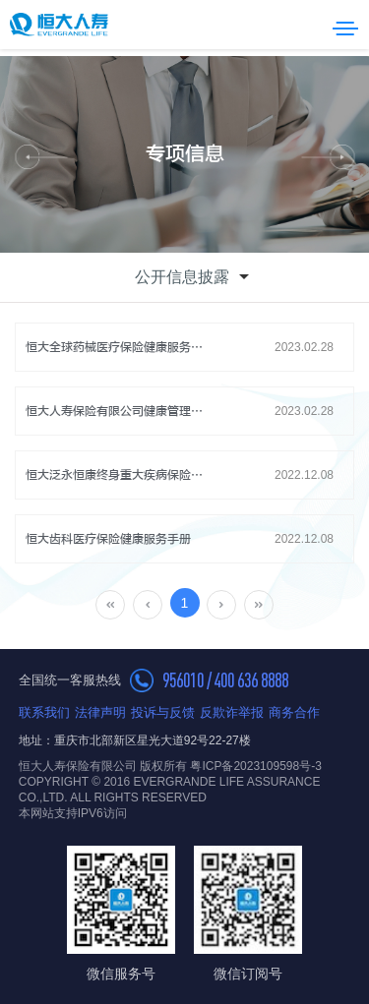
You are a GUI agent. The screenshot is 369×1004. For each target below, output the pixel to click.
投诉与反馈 (163, 712)
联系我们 (44, 712)
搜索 (319, 24)
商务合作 (294, 712)
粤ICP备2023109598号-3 (255, 766)
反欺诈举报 (232, 712)
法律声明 (100, 712)
